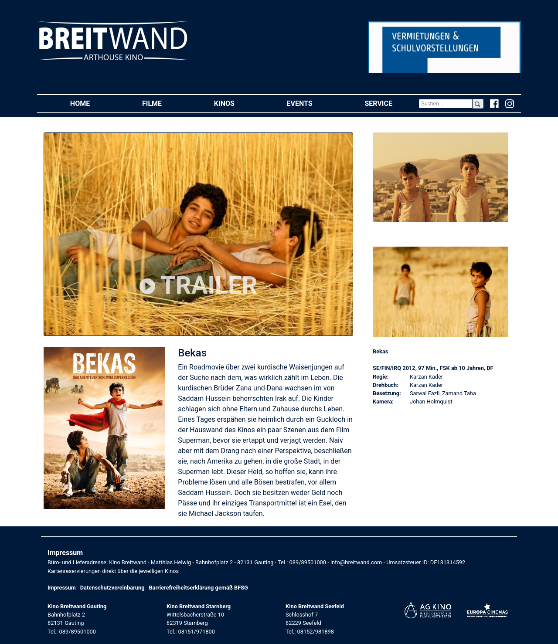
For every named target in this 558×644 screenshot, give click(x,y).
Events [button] (313, 103)
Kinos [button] (237, 103)
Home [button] (93, 103)
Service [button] (391, 103)
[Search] (445, 103)
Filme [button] (165, 103)
